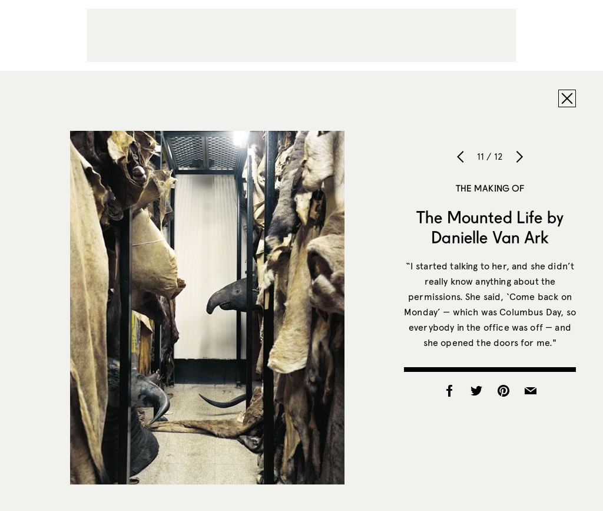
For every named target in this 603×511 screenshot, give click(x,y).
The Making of (490, 188)
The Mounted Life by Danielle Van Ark (490, 227)
